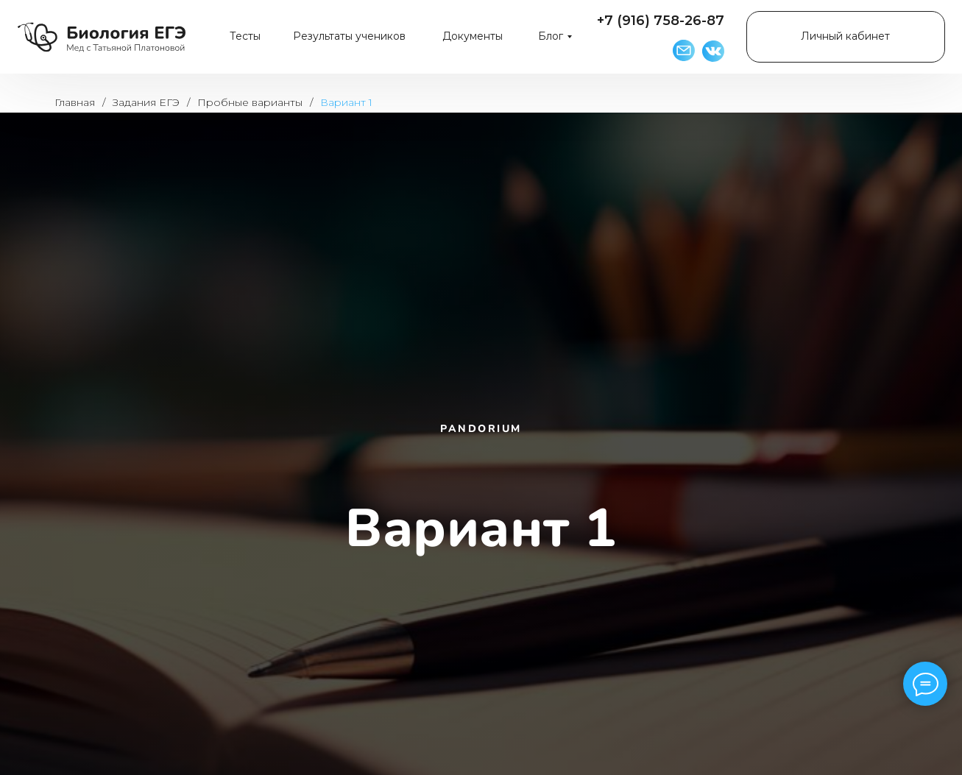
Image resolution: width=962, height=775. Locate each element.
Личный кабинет (845, 36)
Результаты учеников (349, 36)
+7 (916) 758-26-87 (660, 21)
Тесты (245, 36)
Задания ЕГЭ (146, 102)
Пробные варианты (250, 102)
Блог (550, 36)
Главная (74, 102)
